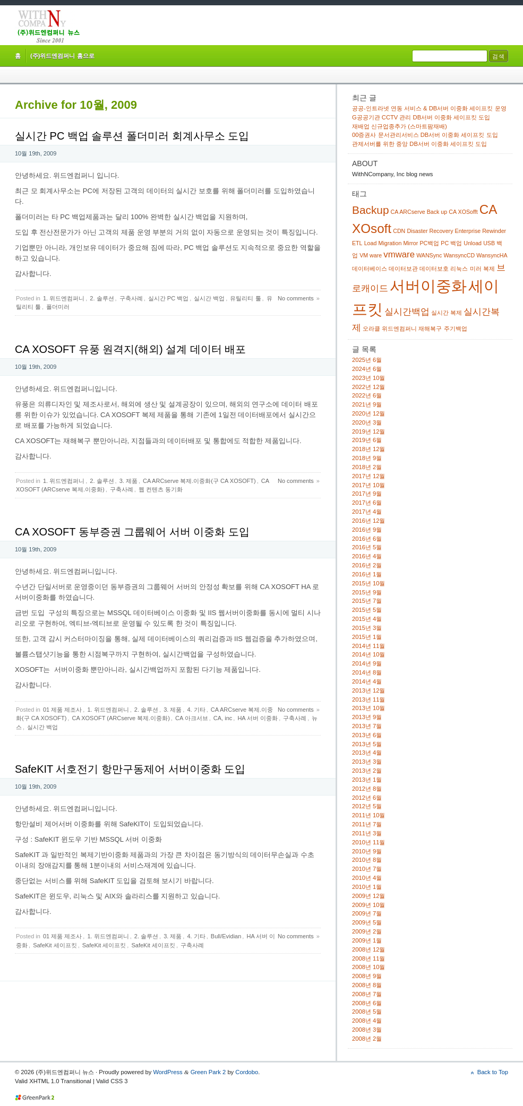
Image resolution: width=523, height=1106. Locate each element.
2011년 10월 (368, 815)
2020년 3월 (367, 422)
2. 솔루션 (102, 298)
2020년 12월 (368, 413)
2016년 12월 (368, 520)
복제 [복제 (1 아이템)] (489, 268)
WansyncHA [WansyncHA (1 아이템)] (491, 255)
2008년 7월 (367, 994)
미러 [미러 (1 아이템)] (476, 268)
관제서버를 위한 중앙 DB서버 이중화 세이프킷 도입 (419, 144)
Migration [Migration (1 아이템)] (390, 243)
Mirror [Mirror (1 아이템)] (410, 243)
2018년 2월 (367, 467)
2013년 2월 (367, 770)
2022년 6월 (367, 395)
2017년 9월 (367, 493)
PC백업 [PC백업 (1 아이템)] (429, 243)
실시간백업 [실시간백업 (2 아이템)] (407, 312)
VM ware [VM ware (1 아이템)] (370, 255)
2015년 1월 (367, 637)
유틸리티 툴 (245, 298)
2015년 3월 (367, 628)
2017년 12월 (368, 476)
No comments (296, 298)
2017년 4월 (367, 511)
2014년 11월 (368, 646)
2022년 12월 (368, 387)
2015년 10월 (368, 583)
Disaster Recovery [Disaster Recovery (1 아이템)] (430, 231)
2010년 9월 (367, 851)
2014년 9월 (367, 663)
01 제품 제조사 (62, 709)
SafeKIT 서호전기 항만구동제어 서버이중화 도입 (130, 769)
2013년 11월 (368, 699)
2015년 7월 (367, 601)
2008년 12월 (368, 949)
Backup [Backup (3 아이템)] (370, 210)
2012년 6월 (367, 797)
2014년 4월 (367, 681)
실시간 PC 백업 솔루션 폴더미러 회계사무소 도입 (132, 136)
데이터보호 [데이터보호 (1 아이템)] (434, 268)
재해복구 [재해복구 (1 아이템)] (430, 328)
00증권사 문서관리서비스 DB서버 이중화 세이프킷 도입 (425, 135)
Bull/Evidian (226, 936)
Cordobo (246, 1072)
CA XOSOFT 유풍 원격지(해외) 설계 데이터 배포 (130, 349)
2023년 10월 (368, 378)
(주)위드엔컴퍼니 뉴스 (48, 26)
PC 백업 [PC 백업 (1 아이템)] (451, 243)
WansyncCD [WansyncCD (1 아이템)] (459, 255)
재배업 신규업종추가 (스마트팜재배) (399, 126)
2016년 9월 (367, 529)
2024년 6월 (367, 369)
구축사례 (131, 298)
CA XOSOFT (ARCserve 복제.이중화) (120, 718)
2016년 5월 (367, 547)
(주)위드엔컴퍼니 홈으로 (62, 56)
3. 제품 (128, 481)
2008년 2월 (367, 1038)
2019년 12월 (368, 431)
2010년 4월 (367, 878)
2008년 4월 (367, 1020)
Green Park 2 (208, 1072)
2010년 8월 (367, 860)
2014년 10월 (368, 654)
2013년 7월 (367, 726)
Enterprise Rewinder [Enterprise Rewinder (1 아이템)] (481, 231)
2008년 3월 (367, 1029)
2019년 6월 (367, 440)
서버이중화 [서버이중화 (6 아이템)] (428, 286)
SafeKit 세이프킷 (55, 945)
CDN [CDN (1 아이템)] (399, 231)
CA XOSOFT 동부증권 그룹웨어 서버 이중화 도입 (132, 532)
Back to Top (492, 1072)
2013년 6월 (367, 735)
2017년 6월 (367, 502)
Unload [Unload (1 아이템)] (473, 243)
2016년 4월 (367, 556)
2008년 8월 (367, 985)
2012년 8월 (367, 788)
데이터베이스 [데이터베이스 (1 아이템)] (369, 268)
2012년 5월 (367, 806)
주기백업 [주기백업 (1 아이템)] (455, 328)
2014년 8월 (367, 672)
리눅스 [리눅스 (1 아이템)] (459, 268)
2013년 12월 (368, 690)
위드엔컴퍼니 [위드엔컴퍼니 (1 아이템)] (399, 328)
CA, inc (222, 718)
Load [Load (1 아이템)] (370, 243)
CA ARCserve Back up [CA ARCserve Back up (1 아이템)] (419, 212)
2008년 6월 (367, 1003)
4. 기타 (196, 709)
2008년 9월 (367, 976)
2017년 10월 (368, 485)
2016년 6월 (367, 538)
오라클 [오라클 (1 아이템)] (371, 328)
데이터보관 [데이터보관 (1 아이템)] (403, 268)
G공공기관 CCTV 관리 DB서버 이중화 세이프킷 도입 (421, 117)
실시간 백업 (209, 298)
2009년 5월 (367, 922)
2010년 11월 (368, 842)
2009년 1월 (367, 940)
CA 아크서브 (191, 718)
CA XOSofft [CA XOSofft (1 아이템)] (463, 212)
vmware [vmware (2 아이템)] (399, 254)
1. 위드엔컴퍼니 (63, 298)
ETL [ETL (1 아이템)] (357, 243)
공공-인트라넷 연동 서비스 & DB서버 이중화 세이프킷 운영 (429, 108)
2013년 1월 (367, 779)
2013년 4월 (367, 752)
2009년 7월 (367, 913)
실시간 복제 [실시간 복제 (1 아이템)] (446, 312)
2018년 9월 (367, 458)
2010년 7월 (367, 869)
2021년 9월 (367, 404)
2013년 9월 (367, 717)
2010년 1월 (367, 887)
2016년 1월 (367, 574)
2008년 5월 (367, 1011)
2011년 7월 (367, 824)
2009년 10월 (368, 905)
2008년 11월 (368, 958)
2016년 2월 (367, 565)
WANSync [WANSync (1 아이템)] (429, 255)
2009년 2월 (367, 931)
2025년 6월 (367, 360)
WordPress (167, 1072)
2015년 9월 (367, 592)
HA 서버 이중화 (257, 718)
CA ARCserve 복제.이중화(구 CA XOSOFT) (199, 481)
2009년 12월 (368, 896)
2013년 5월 (367, 744)
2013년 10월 (368, 708)
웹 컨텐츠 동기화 (161, 489)
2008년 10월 (368, 967)
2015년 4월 (367, 619)
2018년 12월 (368, 449)
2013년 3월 (367, 761)
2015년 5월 (367, 610)
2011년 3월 (367, 833)
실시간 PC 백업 (168, 298)
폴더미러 (58, 307)
